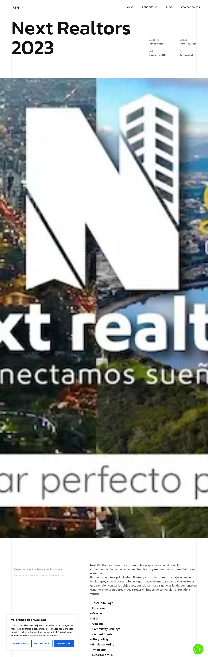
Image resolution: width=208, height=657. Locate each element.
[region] (42, 632)
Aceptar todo (64, 643)
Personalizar (20, 643)
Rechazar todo (42, 643)
